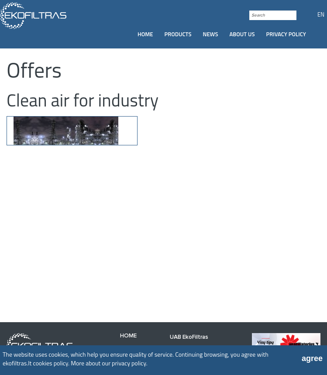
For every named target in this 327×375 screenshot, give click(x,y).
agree (312, 358)
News (210, 34)
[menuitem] (145, 34)
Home (145, 34)
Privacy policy (286, 34)
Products (178, 34)
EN (320, 14)
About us (242, 34)
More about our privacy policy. (109, 363)
